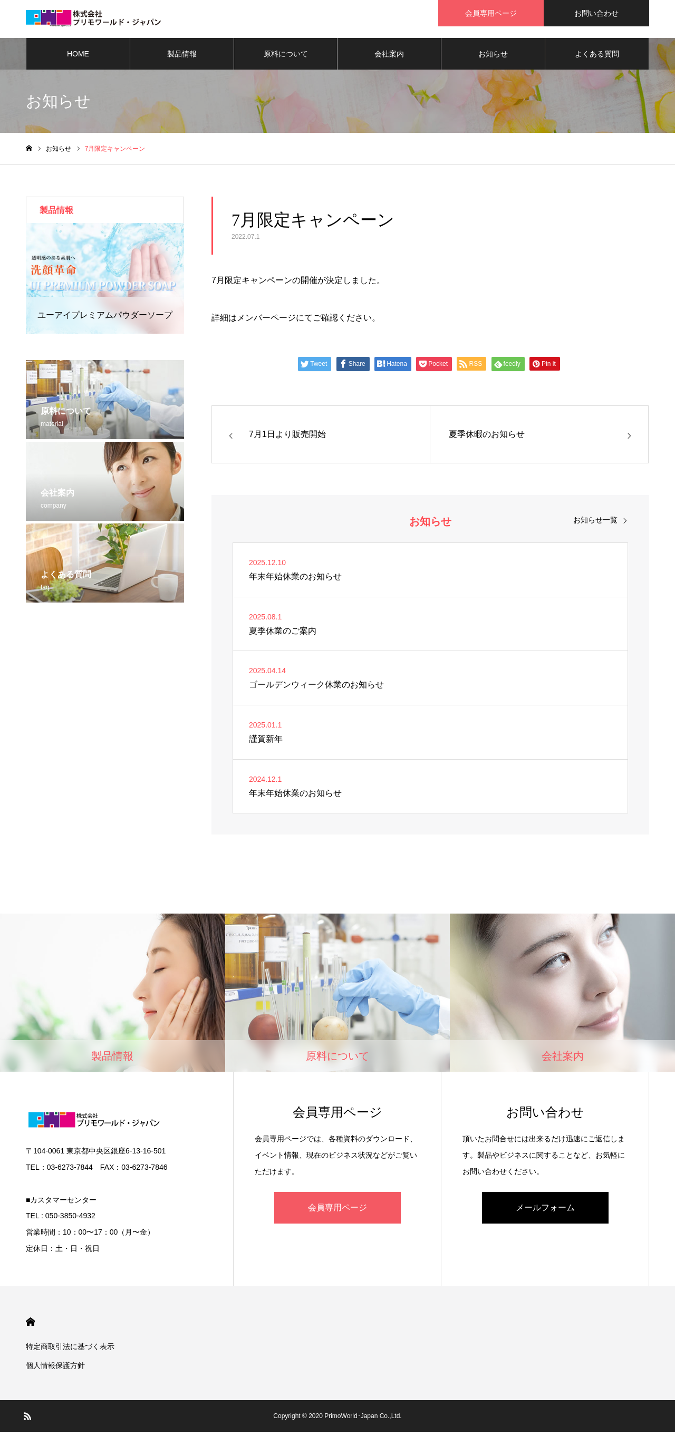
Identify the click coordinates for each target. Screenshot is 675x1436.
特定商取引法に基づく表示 (70, 1350)
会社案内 (389, 58)
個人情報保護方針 (55, 1369)
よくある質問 (597, 58)
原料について (286, 58)
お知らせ (493, 58)
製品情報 (182, 58)
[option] (105, 282)
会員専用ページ (337, 1211)
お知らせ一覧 (595, 524)
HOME (78, 58)
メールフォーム (545, 1211)
